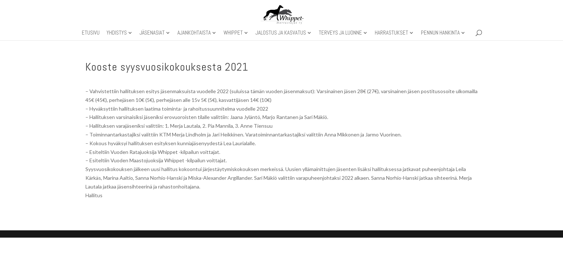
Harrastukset (391, 33)
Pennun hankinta (440, 33)
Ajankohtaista (194, 33)
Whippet (233, 33)
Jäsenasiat (152, 33)
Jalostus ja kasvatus (281, 33)
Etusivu (91, 33)
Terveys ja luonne (340, 33)
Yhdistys (116, 33)
